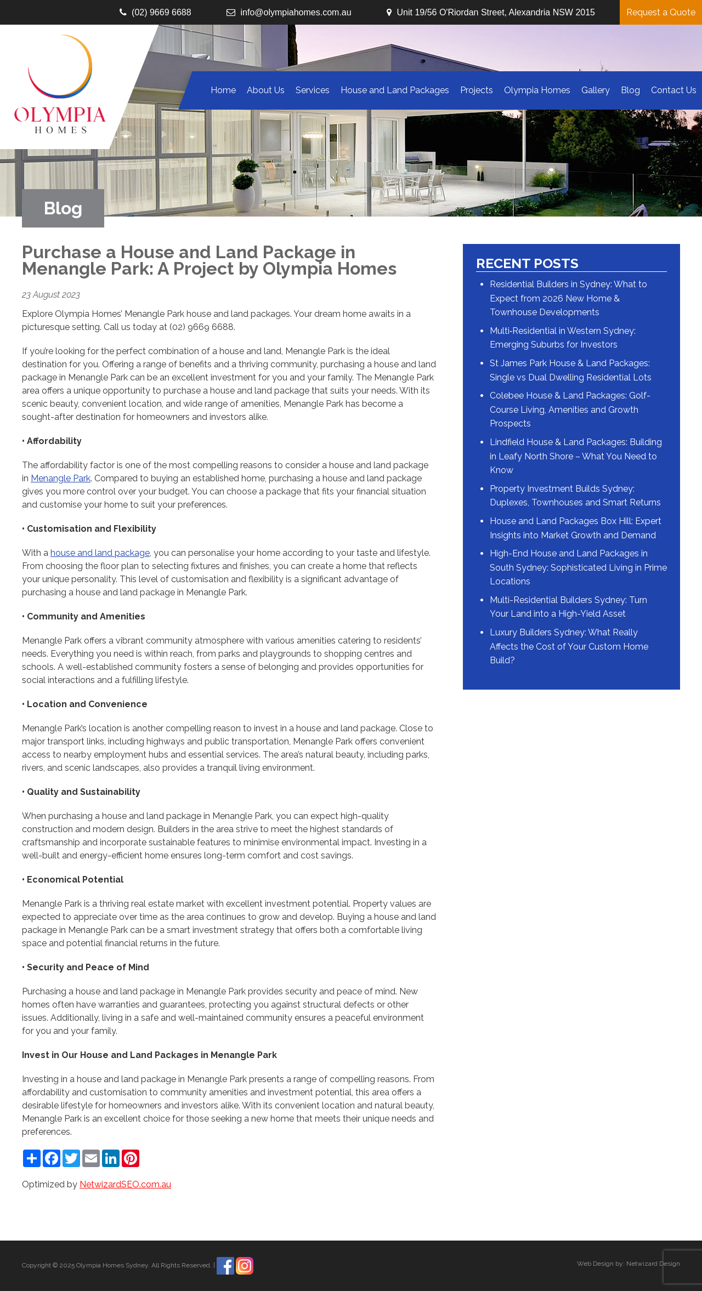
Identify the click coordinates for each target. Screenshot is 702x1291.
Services (313, 90)
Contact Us (674, 90)
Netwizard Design (653, 1263)
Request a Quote (660, 12)
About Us (266, 90)
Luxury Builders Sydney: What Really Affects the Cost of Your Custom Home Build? (569, 646)
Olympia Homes (537, 90)
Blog (630, 90)
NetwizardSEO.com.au (125, 1184)
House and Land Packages (395, 90)
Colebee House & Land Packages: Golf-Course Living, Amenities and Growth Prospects (570, 409)
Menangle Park (60, 478)
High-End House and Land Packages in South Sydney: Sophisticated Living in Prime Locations (578, 567)
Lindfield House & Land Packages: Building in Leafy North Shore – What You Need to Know (576, 456)
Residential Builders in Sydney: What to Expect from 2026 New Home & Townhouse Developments (568, 298)
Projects (476, 90)
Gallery (595, 90)
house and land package (100, 553)
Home (223, 90)
